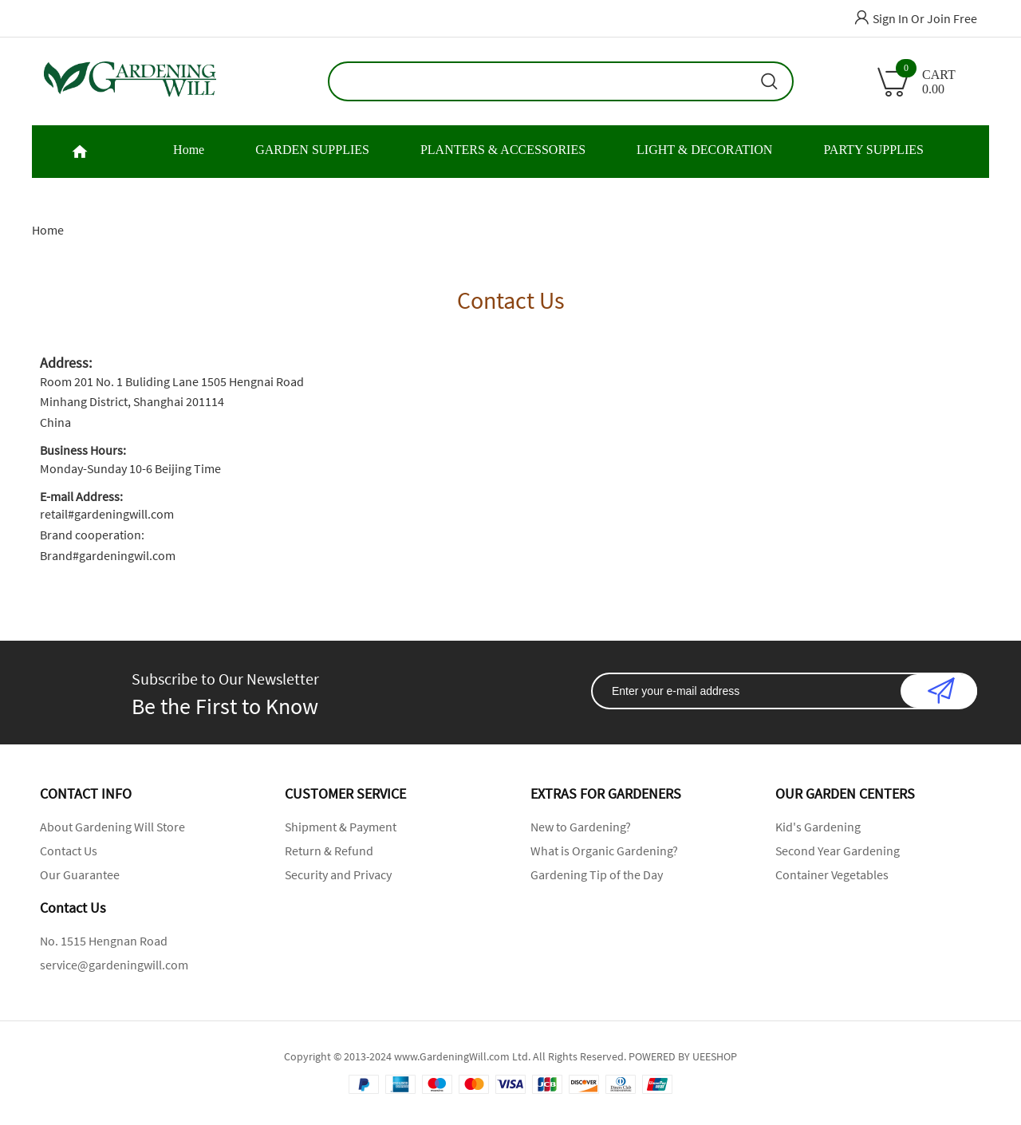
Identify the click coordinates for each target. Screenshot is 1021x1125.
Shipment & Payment (340, 827)
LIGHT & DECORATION (704, 149)
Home (188, 149)
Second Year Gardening (837, 851)
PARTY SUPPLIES (873, 149)
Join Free (952, 18)
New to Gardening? (580, 827)
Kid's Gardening (818, 827)
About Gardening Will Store (112, 827)
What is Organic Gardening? (604, 851)
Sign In (891, 18)
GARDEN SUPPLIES (312, 149)
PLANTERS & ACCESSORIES (502, 149)
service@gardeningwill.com (114, 965)
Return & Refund (329, 851)
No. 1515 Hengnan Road (104, 941)
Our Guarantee (80, 874)
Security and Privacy (338, 874)
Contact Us (68, 851)
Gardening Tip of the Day (596, 874)
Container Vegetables (832, 874)
